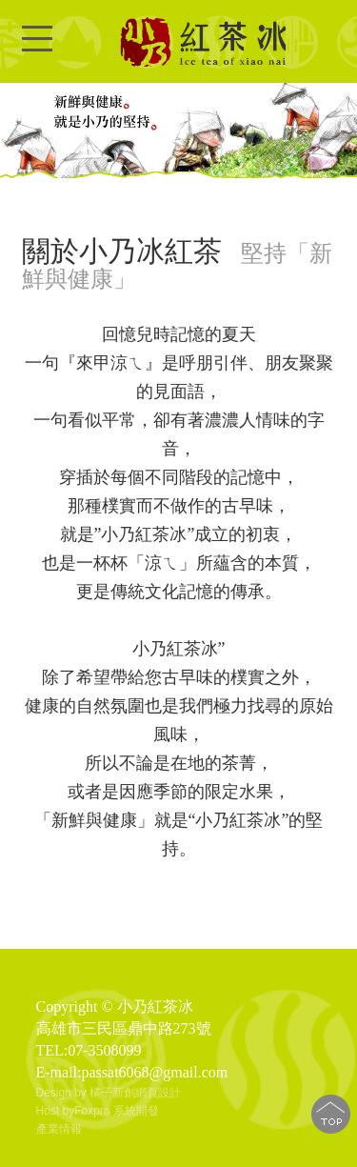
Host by (55, 1110)
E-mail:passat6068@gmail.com (132, 1072)
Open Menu (37, 49)
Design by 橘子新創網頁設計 (109, 1092)
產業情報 (59, 1129)
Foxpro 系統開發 (116, 1110)
